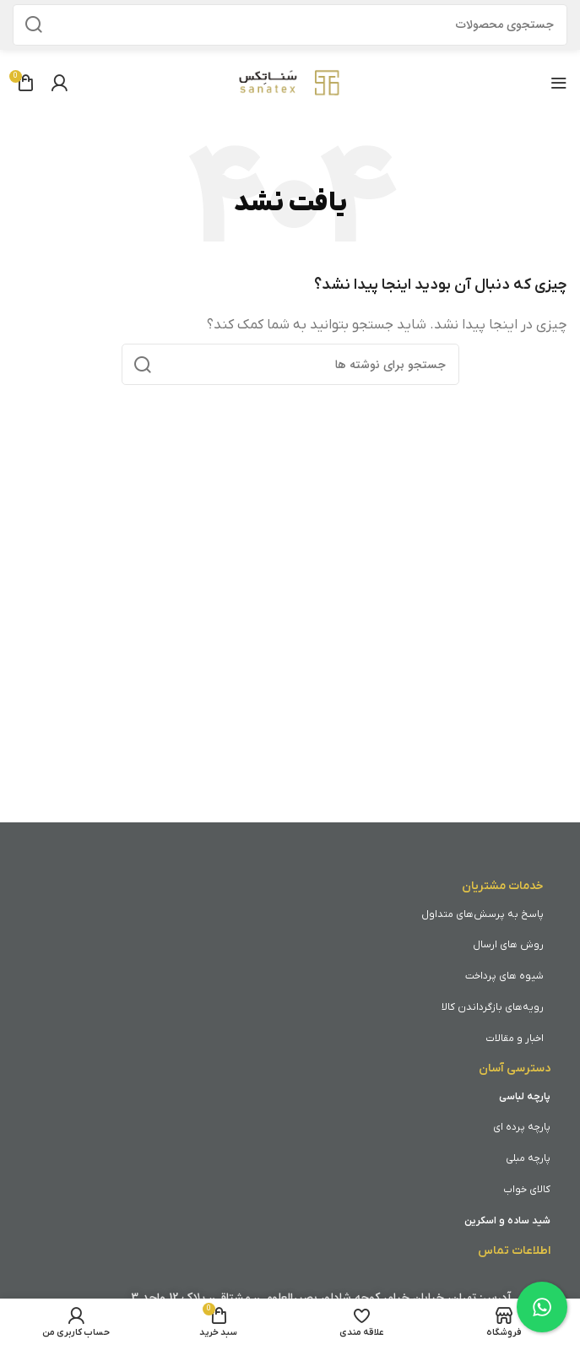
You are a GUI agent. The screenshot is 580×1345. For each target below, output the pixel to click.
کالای (539, 1189)
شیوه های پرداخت (504, 976)
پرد (520, 1127)
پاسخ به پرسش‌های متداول (482, 914)
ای (499, 1127)
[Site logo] (290, 81)
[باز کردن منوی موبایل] (559, 83)
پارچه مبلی (528, 1158)
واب (512, 1189)
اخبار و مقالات (514, 1038)
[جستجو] (290, 25)
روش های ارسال (508, 945)
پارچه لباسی (524, 1097)
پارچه (539, 1127)
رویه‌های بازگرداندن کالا (493, 1007)
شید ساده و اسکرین (506, 1221)
